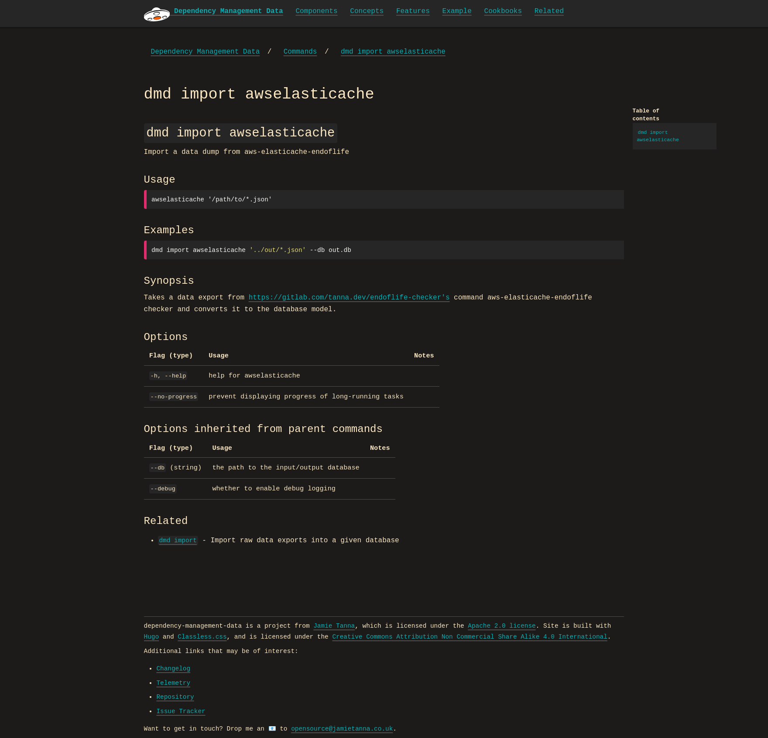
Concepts (367, 11)
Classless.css (202, 636)
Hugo (151, 636)
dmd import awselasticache (393, 52)
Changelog (173, 668)
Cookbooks (503, 11)
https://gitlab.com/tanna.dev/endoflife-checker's (349, 298)
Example (457, 11)
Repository (175, 697)
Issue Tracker (180, 711)
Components (317, 11)
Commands (300, 52)
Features (413, 11)
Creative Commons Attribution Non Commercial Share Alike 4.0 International (469, 636)
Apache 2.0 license (501, 625)
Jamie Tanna (334, 625)
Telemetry (173, 683)
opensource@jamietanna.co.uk (342, 728)
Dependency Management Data (205, 52)
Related (549, 11)
